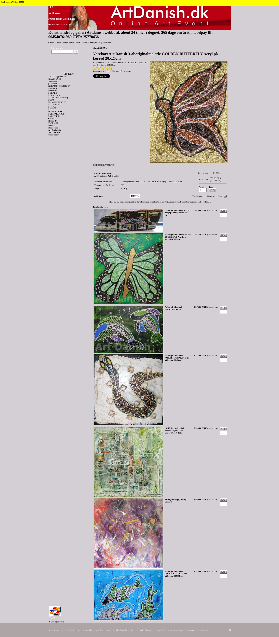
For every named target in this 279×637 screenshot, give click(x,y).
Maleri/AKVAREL (56, 114)
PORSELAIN (54, 95)
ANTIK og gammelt (57, 76)
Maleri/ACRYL (55, 111)
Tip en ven (211, 196)
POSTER (52, 109)
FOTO (51, 100)
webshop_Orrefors (103, 43)
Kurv (78, 43)
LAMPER (52, 88)
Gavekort (52, 118)
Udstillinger (53, 135)
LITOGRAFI (54, 104)
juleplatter (52, 83)
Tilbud (58, 43)
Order (65, 43)
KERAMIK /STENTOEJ (59, 86)
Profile (72, 43)
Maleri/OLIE (53, 116)
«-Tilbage (98, 196)
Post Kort (52, 107)
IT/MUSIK (53, 123)
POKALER (53, 93)
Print (220, 196)
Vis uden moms (198, 196)
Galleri (51, 43)
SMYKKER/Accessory (58, 97)
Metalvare (52, 90)
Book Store (53, 128)
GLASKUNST (54, 79)
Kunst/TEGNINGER (57, 102)
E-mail (91, 43)
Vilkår (84, 43)
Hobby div (53, 121)
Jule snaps (52, 81)
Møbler (51, 125)
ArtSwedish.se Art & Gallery (107, 176)
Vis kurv (53, 617)
